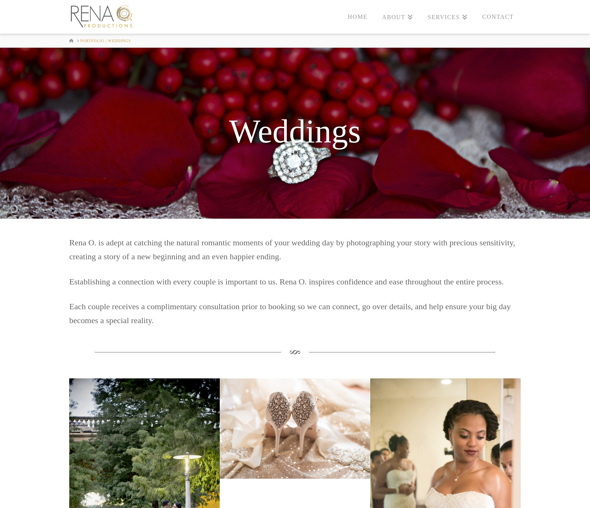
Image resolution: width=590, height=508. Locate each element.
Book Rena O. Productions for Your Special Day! (294, 459)
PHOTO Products (352, 496)
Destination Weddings (286, 496)
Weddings (229, 496)
